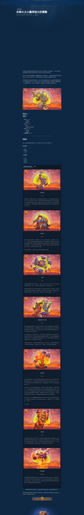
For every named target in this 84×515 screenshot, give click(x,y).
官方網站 (27, 442)
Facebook (29, 443)
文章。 (57, 439)
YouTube (24, 443)
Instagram (56, 442)
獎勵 (35, 116)
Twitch (33, 443)
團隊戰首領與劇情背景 (28, 116)
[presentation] (5, 3)
